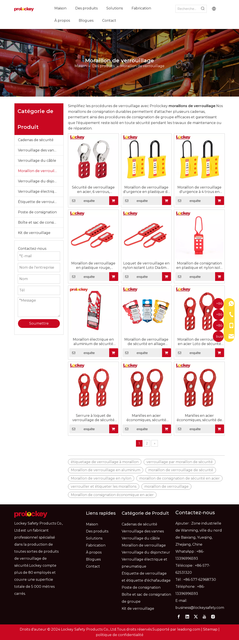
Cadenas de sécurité (36, 140)
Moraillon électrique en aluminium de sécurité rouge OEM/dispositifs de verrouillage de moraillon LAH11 (93, 341)
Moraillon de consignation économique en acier (112, 495)
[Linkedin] (187, 616)
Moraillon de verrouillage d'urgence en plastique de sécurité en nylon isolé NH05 (146, 189)
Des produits (97, 531)
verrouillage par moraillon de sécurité (179, 462)
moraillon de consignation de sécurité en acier (179, 478)
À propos (94, 552)
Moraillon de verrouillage (40, 171)
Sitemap (210, 629)
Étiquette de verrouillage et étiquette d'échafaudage (40, 202)
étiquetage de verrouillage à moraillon (105, 462)
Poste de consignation (37, 212)
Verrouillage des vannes (39, 150)
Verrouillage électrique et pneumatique (40, 191)
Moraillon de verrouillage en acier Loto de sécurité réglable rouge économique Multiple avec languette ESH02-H (199, 341)
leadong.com (188, 629)
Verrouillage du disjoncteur (40, 181)
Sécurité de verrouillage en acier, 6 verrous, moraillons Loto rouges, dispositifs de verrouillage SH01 (93, 189)
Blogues (93, 559)
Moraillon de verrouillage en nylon (101, 478)
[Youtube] (204, 616)
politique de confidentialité (119, 635)
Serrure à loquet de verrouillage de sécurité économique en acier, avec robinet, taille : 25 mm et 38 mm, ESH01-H (93, 417)
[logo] (30, 514)
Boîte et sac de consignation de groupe (40, 222)
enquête (82, 200)
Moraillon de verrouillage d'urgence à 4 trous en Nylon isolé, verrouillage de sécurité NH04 (199, 189)
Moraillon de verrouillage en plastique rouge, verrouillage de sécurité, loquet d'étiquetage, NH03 (93, 265)
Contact (93, 566)
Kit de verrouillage (34, 233)
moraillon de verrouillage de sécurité (180, 470)
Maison (92, 524)
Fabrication (95, 545)
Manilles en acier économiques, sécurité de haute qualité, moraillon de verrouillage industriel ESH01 (199, 417)
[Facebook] (178, 616)
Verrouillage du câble (37, 160)
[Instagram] (213, 616)
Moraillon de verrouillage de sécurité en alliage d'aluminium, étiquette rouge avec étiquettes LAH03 (146, 341)
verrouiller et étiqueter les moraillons (103, 486)
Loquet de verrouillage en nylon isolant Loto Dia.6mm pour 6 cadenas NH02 (146, 265)
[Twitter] (196, 616)
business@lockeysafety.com (199, 608)
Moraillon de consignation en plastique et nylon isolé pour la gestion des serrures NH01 (199, 265)
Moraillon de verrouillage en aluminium (105, 470)
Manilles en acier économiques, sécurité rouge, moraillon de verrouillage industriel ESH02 (146, 417)
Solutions (94, 538)
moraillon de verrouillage (166, 486)
